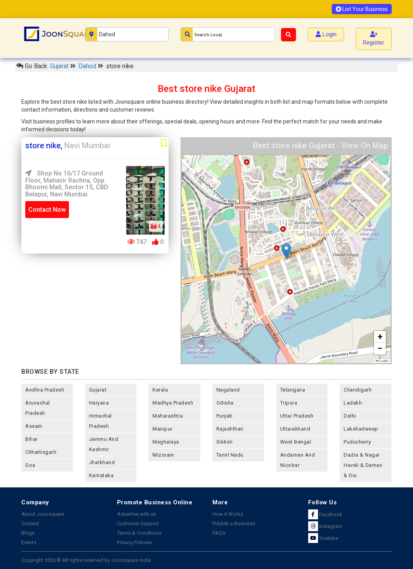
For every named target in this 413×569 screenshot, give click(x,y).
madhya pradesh (173, 403)
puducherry (357, 442)
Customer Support (138, 523)
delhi (350, 416)
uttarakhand (295, 429)
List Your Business (362, 9)
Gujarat (60, 66)
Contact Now (47, 209)
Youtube (323, 538)
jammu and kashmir (104, 444)
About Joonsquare (42, 514)
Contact (30, 523)
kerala (160, 390)
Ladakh (353, 403)
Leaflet (382, 361)
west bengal (295, 442)
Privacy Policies (134, 542)
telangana (292, 390)
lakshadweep (361, 429)
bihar (31, 439)
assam (34, 426)
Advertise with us (136, 514)
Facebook (325, 514)
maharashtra (168, 416)
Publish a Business (233, 523)
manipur (163, 429)
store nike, (67, 145)
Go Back (31, 66)
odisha (225, 403)
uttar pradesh (297, 416)
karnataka (101, 475)
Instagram (325, 526)
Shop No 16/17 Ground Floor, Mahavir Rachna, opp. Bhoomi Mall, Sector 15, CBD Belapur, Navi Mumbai (66, 184)
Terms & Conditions (139, 533)
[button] (286, 251)
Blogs (28, 533)
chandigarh (358, 390)
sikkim (224, 442)
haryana (99, 403)
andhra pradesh (44, 390)
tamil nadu (230, 455)
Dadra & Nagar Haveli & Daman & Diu (363, 465)
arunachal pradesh (37, 408)
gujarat (98, 390)
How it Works (227, 514)
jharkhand (102, 462)
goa (30, 465)
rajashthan (230, 429)
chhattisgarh (40, 452)
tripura (289, 403)
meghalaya (166, 442)
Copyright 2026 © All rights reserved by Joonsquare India (86, 560)
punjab (224, 416)
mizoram (163, 455)
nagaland (228, 390)
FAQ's (218, 533)
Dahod (88, 66)
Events (28, 542)
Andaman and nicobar (297, 460)
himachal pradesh (100, 421)
